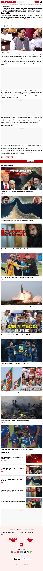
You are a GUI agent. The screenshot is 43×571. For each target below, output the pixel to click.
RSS (2, 534)
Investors (36, 532)
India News (3, 24)
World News (3, 193)
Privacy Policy (15, 532)
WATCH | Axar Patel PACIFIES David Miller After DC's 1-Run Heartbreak (17, 449)
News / (2, 4)
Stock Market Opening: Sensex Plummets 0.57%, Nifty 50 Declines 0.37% (13, 458)
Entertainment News (4, 250)
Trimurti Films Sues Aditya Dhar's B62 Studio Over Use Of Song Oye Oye (17, 249)
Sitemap (21, 532)
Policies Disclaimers (28, 532)
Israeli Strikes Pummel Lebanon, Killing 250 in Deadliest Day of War (16, 420)
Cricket (2, 279)
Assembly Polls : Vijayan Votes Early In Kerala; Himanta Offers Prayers (17, 334)
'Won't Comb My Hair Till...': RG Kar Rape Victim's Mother (14, 392)
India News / (5, 4)
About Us (3, 532)
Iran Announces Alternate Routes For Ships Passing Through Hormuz (17, 220)
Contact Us (8, 532)
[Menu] (40, 2)
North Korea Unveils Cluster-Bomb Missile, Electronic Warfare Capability (17, 306)
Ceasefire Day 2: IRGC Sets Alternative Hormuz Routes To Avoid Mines (17, 191)
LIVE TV (37, 2)
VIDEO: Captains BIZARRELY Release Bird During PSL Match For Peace (17, 277)
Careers (5, 534)
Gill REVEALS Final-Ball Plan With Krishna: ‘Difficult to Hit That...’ (15, 363)
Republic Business (4, 460)
